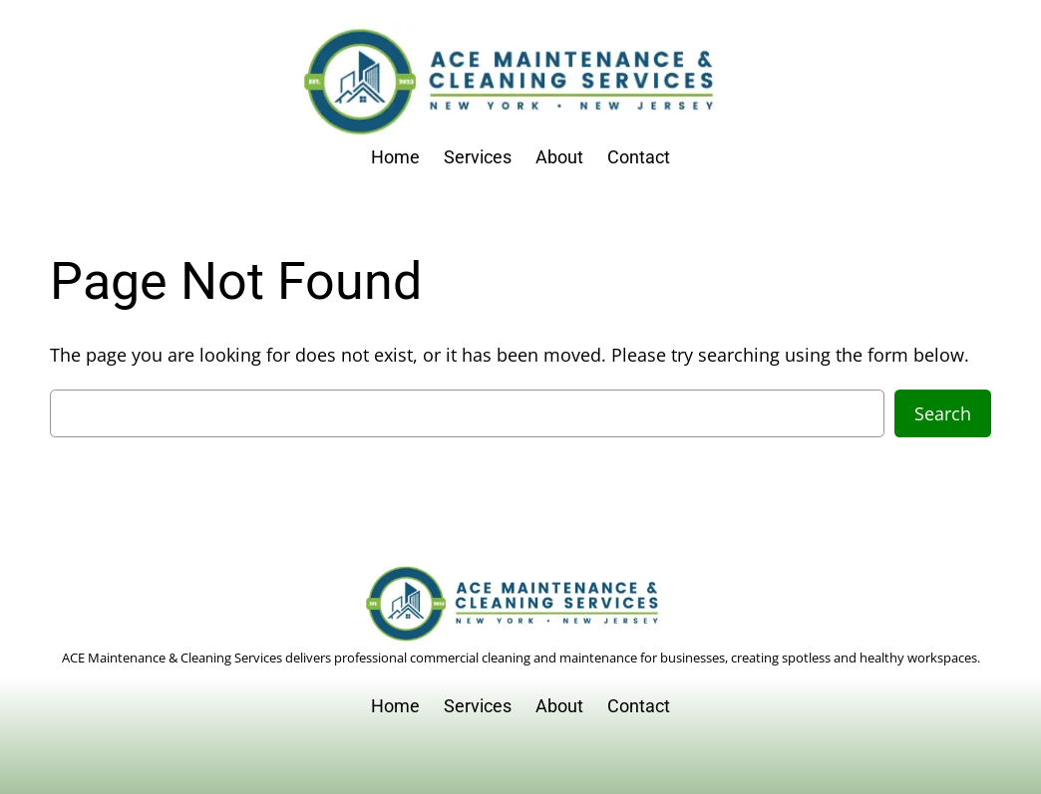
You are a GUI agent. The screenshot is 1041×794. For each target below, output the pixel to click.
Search (942, 412)
